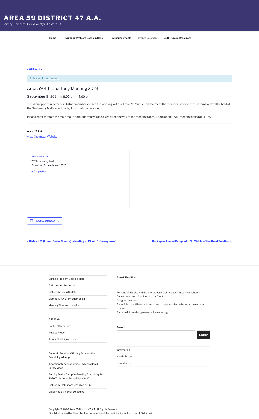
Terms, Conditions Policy (62, 339)
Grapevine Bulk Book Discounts (66, 391)
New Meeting (124, 363)
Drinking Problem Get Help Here (85, 37)
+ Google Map (39, 171)
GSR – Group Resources (179, 37)
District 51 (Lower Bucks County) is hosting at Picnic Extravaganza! (71, 241)
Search (121, 327)
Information (123, 349)
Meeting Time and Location (64, 305)
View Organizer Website (42, 136)
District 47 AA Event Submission (67, 298)
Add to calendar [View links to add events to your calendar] (45, 221)
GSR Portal (55, 319)
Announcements (121, 37)
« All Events (34, 69)
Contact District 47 (59, 325)
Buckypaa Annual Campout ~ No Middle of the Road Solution (191, 241)
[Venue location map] (101, 177)
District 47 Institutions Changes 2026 (70, 384)
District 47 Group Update (62, 291)
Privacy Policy (56, 332)
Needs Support (125, 356)
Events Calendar (147, 37)
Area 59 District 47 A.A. (52, 18)
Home (54, 37)
